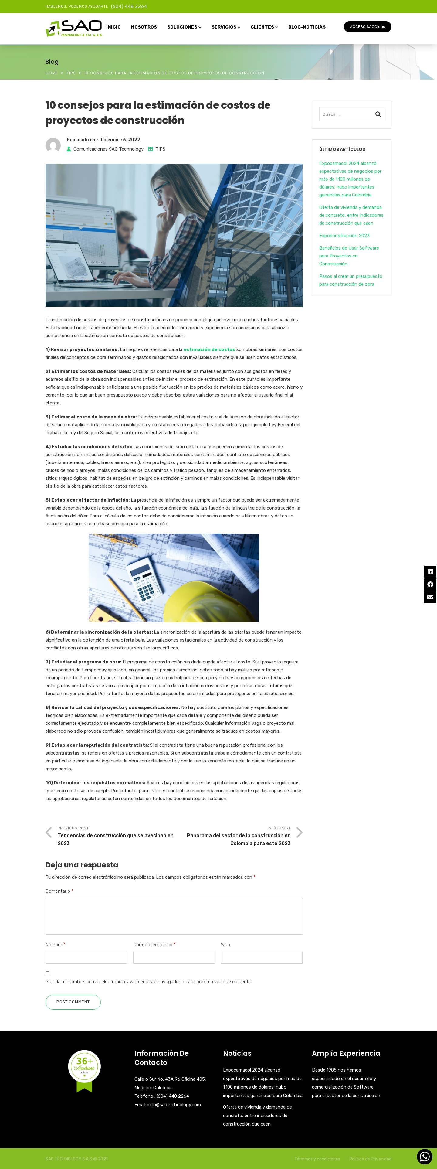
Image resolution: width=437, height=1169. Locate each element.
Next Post (232, 836)
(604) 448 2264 (129, 6)
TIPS (71, 73)
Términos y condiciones (317, 1159)
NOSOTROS (144, 27)
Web (225, 944)
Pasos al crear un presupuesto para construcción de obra (350, 280)
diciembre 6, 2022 (119, 139)
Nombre (56, 944)
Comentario (59, 891)
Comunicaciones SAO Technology (108, 149)
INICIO (113, 27)
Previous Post (116, 836)
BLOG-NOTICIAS (307, 27)
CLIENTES (262, 27)
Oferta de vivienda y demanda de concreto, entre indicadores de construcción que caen (351, 215)
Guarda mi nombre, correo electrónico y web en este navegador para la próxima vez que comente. (149, 981)
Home (52, 73)
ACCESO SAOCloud (367, 26)
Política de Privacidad (370, 1159)
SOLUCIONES (182, 27)
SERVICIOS (224, 27)
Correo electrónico (154, 944)
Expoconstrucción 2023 (344, 235)
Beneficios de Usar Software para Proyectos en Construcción (349, 256)
